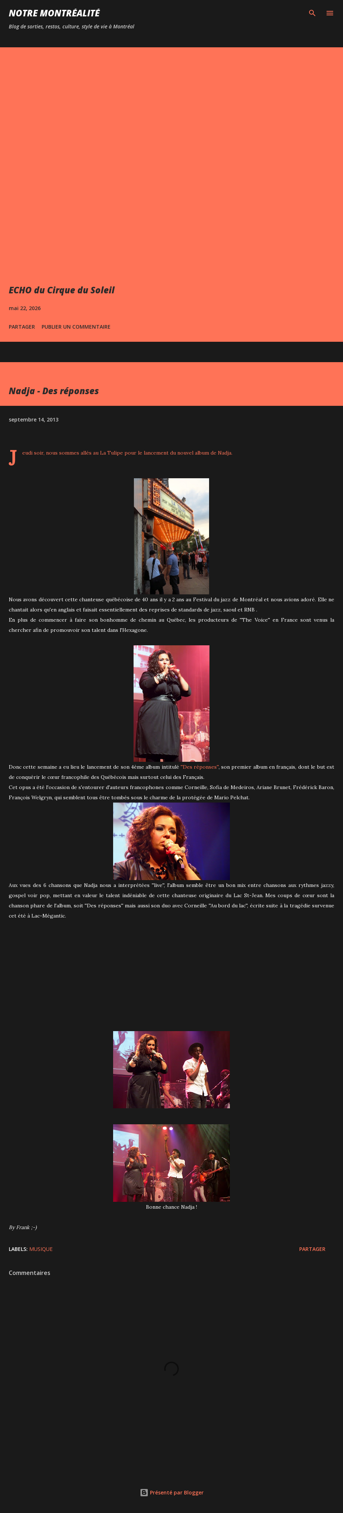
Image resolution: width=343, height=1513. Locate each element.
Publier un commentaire (76, 326)
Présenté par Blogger (172, 1492)
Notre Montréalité (54, 13)
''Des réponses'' (199, 767)
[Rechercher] (312, 13)
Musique (41, 1248)
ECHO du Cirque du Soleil (62, 290)
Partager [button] (22, 326)
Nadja (224, 452)
